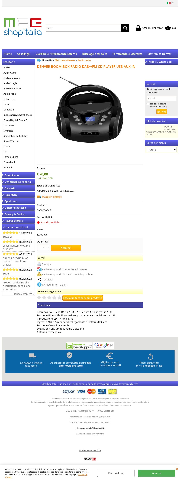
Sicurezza (8, 131)
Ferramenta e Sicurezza (127, 54)
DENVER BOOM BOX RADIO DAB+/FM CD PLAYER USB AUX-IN (161, 132)
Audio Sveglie (10, 84)
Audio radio (10, 95)
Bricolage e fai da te (94, 54)
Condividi (47, 280)
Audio (7, 68)
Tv (5, 152)
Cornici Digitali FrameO (15, 121)
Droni (6, 105)
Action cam (9, 100)
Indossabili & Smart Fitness (18, 116)
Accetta (156, 473)
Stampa (46, 265)
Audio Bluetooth (12, 89)
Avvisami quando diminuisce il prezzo (64, 270)
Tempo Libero (11, 158)
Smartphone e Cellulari (15, 137)
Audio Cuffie (10, 74)
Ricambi (8, 168)
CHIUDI (177, 468)
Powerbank (9, 163)
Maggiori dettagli (52, 198)
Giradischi (9, 110)
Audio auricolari (12, 79)
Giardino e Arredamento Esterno (56, 54)
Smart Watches (11, 142)
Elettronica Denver (159, 54)
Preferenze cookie (90, 451)
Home (8, 54)
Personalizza (115, 473)
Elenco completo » (23, 295)
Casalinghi (23, 54)
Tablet (7, 147)
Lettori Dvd (9, 126)
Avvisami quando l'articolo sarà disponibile (67, 275)
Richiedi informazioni (54, 285)
